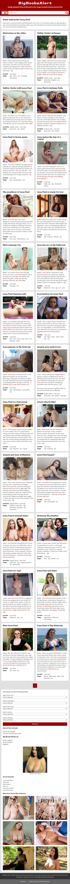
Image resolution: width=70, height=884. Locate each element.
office (14, 76)
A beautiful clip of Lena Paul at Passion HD (17, 383)
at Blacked (56, 390)
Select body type (8, 701)
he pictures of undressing (50, 605)
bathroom (47, 184)
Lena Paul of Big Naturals (50, 626)
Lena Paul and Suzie (47, 571)
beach (46, 676)
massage (12, 286)
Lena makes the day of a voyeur (49, 138)
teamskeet (58, 184)
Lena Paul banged (45, 455)
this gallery (53, 610)
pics (10, 276)
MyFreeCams (22, 27)
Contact (23, 881)
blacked (12, 505)
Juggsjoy (5, 744)
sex (19, 76)
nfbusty (56, 237)
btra (11, 239)
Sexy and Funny (8, 790)
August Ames (14, 560)
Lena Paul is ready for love (50, 192)
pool (26, 339)
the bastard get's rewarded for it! (15, 665)
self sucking (47, 619)
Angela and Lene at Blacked (16, 455)
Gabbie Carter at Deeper (49, 33)
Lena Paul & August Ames (15, 516)
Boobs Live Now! (35, 773)
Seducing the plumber (47, 516)
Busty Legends (7, 740)
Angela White (59, 374)
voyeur (46, 186)
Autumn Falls (48, 129)
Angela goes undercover (49, 347)
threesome (47, 82)
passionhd (26, 390)
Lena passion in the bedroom (17, 347)
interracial (13, 507)
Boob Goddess (8, 742)
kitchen (53, 558)
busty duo (47, 80)
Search (35, 724)
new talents (58, 653)
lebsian (22, 129)
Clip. (60, 384)
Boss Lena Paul (10, 626)
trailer (16, 276)
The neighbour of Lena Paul (16, 192)
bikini (58, 676)
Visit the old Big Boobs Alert (12, 733)
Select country (7, 712)
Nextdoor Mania (8, 788)
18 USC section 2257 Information (39, 881)
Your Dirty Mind (8, 780)
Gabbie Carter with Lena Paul (17, 88)
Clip (12, 71)
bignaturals (47, 617)
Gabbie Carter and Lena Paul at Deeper (49, 74)
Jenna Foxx (6, 278)
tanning (12, 341)
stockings (24, 76)
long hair (50, 237)
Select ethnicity (8, 718)
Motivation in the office (14, 33)
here (57, 169)
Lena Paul (6, 23)
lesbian (57, 131)
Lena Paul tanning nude (14, 294)
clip (11, 76)
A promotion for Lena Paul (50, 294)
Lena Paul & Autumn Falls (50, 88)
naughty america (25, 562)
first (62, 676)
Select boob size (8, 695)
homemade (51, 502)
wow (63, 288)
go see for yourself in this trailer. (22, 123)
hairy (22, 339)
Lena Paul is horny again (15, 137)
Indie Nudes (6, 784)
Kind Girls (6, 782)
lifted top (55, 617)
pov (45, 339)
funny (18, 339)
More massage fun (12, 245)
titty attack (13, 78)
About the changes (9, 731)
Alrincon (5, 786)
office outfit (59, 337)
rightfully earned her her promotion (48, 331)
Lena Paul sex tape (12, 571)
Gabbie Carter (46, 61)
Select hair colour (8, 706)
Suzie (38, 610)
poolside (47, 678)
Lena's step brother (46, 402)
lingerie (54, 80)
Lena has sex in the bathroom (51, 245)
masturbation (17, 180)
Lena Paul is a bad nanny (15, 402)
